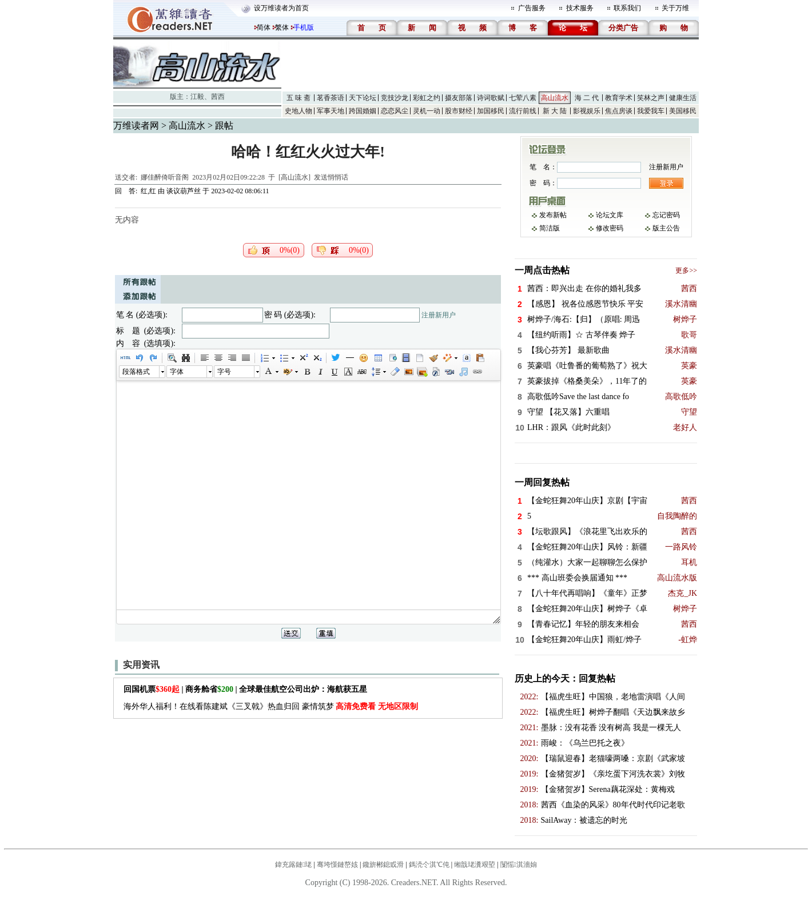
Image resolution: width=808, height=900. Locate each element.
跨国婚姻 (362, 111)
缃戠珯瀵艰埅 (474, 865)
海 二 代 (587, 98)
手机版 (303, 27)
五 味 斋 (298, 98)
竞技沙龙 (394, 98)
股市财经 (458, 111)
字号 (224, 372)
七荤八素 (522, 98)
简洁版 (549, 228)
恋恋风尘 (394, 111)
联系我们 (627, 8)
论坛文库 (609, 215)
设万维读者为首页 (281, 8)
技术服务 (580, 8)
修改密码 (609, 228)
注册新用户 (438, 315)
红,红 (148, 191)
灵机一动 (426, 111)
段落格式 (136, 372)
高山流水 (554, 98)
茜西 (218, 97)
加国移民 (490, 111)
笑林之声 (650, 98)
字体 (177, 372)
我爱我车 (650, 111)
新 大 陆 (555, 111)
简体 (263, 27)
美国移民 (682, 111)
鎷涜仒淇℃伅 (429, 865)
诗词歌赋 (490, 98)
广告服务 (532, 8)
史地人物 (298, 111)
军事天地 (330, 111)
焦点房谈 (618, 111)
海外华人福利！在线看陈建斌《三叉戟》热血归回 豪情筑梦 (271, 706)
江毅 (197, 97)
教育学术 (618, 98)
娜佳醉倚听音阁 (165, 177)
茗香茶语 (330, 98)
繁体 (282, 27)
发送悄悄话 (331, 177)
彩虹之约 (426, 98)
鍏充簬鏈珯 (293, 865)
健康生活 (682, 98)
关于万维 (675, 8)
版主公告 (666, 228)
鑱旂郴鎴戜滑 (383, 865)
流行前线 (522, 111)
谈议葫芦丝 (183, 191)
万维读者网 (136, 125)
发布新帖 (553, 215)
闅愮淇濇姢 (518, 865)
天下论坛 (362, 98)
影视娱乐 (586, 111)
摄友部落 (458, 98)
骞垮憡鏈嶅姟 (337, 865)
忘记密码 (666, 215)
